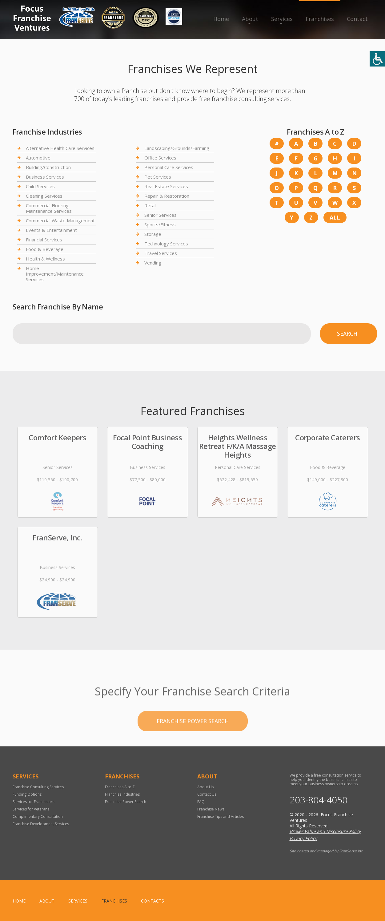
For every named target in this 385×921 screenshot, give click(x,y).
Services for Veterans (31, 809)
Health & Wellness (45, 259)
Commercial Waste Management (60, 220)
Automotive (38, 158)
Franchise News (210, 809)
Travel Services (160, 253)
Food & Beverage (44, 249)
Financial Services (44, 239)
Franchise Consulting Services (38, 787)
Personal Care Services (168, 167)
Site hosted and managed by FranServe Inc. (326, 851)
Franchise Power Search (193, 740)
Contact (357, 18)
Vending (152, 263)
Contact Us (206, 794)
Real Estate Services (166, 186)
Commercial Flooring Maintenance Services (49, 208)
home (19, 901)
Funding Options (27, 794)
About (250, 18)
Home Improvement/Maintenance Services (55, 273)
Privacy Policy (303, 838)
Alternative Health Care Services (60, 148)
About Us (205, 787)
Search (347, 333)
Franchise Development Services (41, 823)
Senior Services (160, 215)
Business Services (45, 177)
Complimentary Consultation (38, 816)
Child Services (40, 186)
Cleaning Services (44, 196)
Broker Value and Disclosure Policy (325, 831)
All (335, 217)
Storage (152, 234)
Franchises (320, 18)
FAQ (201, 801)
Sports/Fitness (160, 224)
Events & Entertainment (51, 230)
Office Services (160, 158)
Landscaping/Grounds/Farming (176, 148)
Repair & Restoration (166, 196)
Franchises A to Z (120, 787)
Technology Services (166, 243)
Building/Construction (48, 167)
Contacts (152, 901)
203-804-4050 (318, 800)
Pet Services (157, 177)
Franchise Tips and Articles (220, 816)
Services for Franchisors (33, 801)
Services (282, 18)
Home (221, 18)
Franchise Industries (122, 794)
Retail (150, 205)
